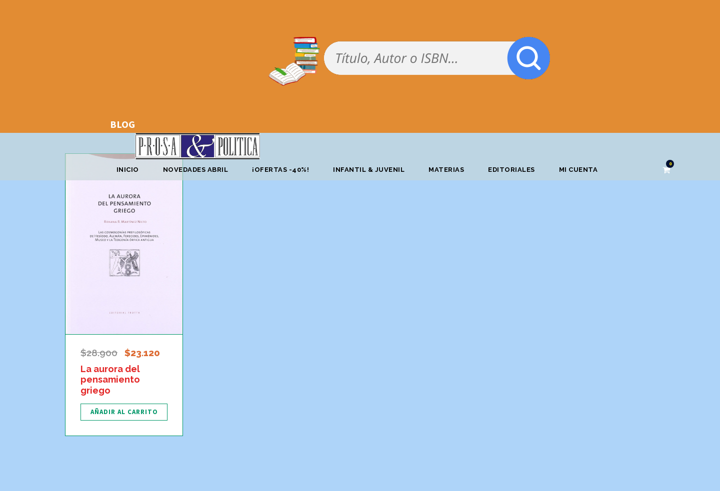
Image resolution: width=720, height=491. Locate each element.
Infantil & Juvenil (368, 169)
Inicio (127, 169)
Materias (446, 169)
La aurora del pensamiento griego (110, 380)
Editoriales (511, 169)
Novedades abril (195, 169)
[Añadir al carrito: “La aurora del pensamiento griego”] (124, 412)
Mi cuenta (578, 169)
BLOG (122, 124)
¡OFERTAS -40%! (280, 169)
